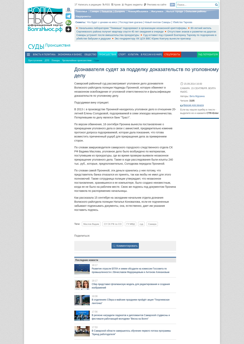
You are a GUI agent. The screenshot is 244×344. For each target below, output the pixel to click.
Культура (133, 54)
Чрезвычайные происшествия (77, 60)
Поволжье (81, 11)
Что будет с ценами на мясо (102, 22)
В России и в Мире (151, 54)
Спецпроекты (172, 54)
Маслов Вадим (91, 224)
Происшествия (57, 45)
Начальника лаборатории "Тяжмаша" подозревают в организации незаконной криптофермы (133, 28)
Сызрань (120, 11)
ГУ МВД (130, 224)
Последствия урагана (130, 22)
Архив (116, 4)
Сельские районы (196, 11)
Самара (94, 11)
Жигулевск (157, 11)
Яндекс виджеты (132, 4)
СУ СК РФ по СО (112, 224)
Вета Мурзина (197, 96)
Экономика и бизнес (70, 54)
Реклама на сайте (155, 4)
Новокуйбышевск (138, 11)
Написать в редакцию (87, 4)
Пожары (56, 60)
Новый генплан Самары (157, 22)
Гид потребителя (208, 54)
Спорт (122, 54)
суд (141, 224)
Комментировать (125, 245)
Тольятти (106, 11)
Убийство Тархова (182, 22)
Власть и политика (44, 54)
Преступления (35, 60)
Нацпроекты (83, 16)
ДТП (47, 60)
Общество (90, 54)
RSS (106, 4)
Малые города (174, 11)
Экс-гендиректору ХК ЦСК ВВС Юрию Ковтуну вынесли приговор (153, 38)
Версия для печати (193, 105)
